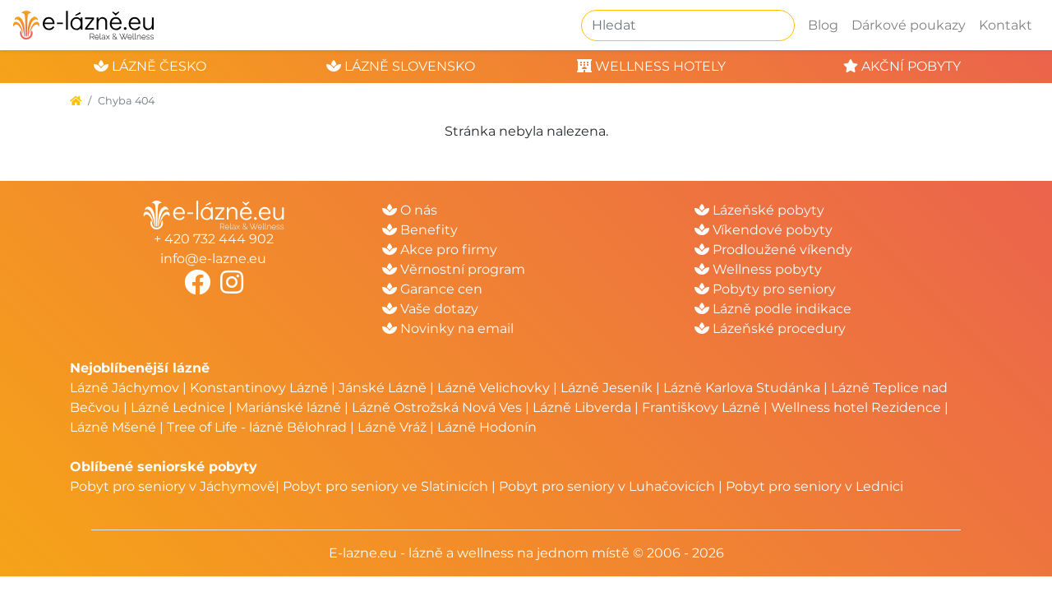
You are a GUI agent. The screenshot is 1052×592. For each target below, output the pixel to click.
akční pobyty (902, 66)
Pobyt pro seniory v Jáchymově (172, 486)
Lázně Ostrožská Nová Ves (437, 407)
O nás (409, 210)
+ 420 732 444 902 (214, 239)
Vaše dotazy (430, 309)
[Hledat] (688, 25)
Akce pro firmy (439, 249)
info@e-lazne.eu (213, 258)
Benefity (420, 230)
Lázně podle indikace (772, 309)
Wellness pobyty (758, 269)
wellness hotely (651, 66)
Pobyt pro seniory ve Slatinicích (385, 486)
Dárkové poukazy (908, 25)
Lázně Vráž (392, 427)
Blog (823, 25)
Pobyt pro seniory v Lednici (814, 486)
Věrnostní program (453, 269)
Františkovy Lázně (701, 407)
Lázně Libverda (582, 407)
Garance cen (432, 289)
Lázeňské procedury (770, 328)
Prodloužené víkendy (773, 249)
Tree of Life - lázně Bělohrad (257, 427)
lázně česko (150, 66)
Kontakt (1005, 25)
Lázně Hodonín (487, 427)
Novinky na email (448, 328)
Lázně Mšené (113, 427)
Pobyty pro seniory (765, 289)
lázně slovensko (400, 66)
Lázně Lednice (178, 407)
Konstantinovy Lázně (259, 387)
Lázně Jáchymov (126, 387)
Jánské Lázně (384, 387)
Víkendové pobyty (763, 230)
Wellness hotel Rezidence (856, 407)
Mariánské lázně (288, 407)
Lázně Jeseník (607, 387)
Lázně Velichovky (493, 387)
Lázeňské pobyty (759, 210)
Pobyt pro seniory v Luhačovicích (607, 486)
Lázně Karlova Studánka (741, 387)
